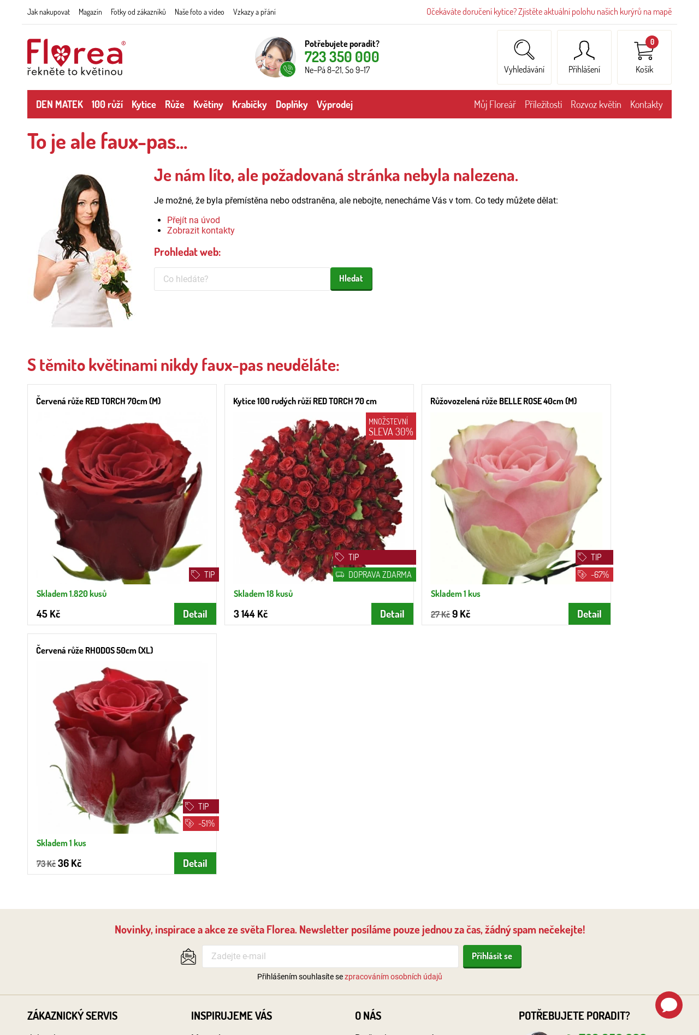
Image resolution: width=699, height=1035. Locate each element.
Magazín (90, 11)
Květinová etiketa (224, 829)
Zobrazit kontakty (201, 230)
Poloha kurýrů (54, 815)
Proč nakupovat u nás (397, 772)
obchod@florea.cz (603, 806)
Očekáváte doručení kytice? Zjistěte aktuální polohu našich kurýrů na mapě (549, 11)
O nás (368, 750)
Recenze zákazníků (392, 815)
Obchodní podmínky (66, 844)
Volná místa (378, 858)
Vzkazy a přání (254, 11)
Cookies (42, 916)
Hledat (351, 278)
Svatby (204, 786)
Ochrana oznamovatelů (72, 887)
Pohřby (204, 801)
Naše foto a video (199, 11)
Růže (175, 104)
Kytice (144, 104)
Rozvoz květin (596, 104)
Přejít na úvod (193, 220)
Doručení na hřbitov (228, 815)
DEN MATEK (59, 104)
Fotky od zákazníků (138, 11)
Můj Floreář (495, 104)
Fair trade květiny (224, 887)
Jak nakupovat (48, 11)
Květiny (208, 104)
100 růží (107, 104)
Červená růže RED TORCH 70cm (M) (98, 401)
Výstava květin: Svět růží (238, 844)
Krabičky (249, 104)
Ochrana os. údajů (62, 873)
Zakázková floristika (230, 873)
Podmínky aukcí (58, 901)
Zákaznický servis (72, 750)
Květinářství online (390, 829)
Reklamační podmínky (70, 858)
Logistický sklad (386, 844)
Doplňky (292, 104)
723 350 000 (342, 56)
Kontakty (646, 104)
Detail (161, 596)
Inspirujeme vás (231, 750)
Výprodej (335, 104)
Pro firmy (372, 873)
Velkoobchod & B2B (393, 786)
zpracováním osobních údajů (393, 710)
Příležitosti (543, 104)
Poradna (207, 901)
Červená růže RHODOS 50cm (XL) (583, 401)
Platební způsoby (60, 829)
